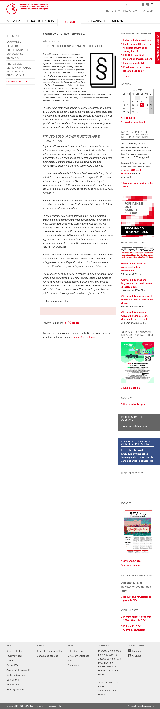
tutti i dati (129, 118)
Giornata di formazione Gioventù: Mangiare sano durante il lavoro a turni (135, 316)
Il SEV (9, 660)
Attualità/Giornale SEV (49, 651)
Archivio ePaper (131, 565)
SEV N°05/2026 (132, 561)
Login (150, 11)
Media (127, 11)
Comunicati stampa (47, 656)
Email (101, 674)
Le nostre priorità (40, 21)
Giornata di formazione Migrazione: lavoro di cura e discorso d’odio (136, 283)
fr (132, 5)
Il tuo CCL (12, 36)
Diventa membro (158, 48)
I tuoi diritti (69, 22)
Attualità (13, 21)
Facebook (137, 651)
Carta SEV (12, 665)
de (126, 5)
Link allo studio (131, 388)
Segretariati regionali (18, 670)
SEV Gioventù (13, 684)
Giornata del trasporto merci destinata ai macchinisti (133, 267)
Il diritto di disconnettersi (137, 40)
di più (128, 77)
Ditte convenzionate (78, 656)
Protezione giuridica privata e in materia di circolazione (18, 70)
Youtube (136, 656)
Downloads (73, 665)
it (139, 5)
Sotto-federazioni (16, 675)
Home (109, 11)
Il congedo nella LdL (134, 63)
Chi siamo (118, 21)
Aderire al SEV (14, 651)
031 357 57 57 (110, 666)
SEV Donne (12, 680)
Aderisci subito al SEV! (135, 426)
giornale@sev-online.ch (83, 337)
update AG (142, 706)
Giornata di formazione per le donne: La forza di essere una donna (137, 300)
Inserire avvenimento (134, 122)
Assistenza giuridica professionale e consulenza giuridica (17, 50)
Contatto (139, 11)
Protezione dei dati (54, 706)
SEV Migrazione (15, 689)
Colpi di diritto (16, 81)
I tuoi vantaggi (95, 21)
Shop (118, 11)
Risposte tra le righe (134, 404)
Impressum (39, 706)
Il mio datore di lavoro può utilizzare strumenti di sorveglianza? (137, 48)
